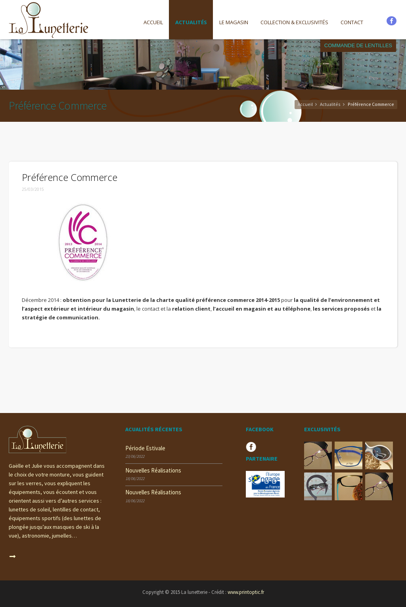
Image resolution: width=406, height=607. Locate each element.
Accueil (153, 22)
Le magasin (233, 22)
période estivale (145, 448)
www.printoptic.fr (246, 592)
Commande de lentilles (358, 45)
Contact (352, 22)
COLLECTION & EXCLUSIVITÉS (294, 22)
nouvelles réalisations (153, 470)
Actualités (191, 22)
